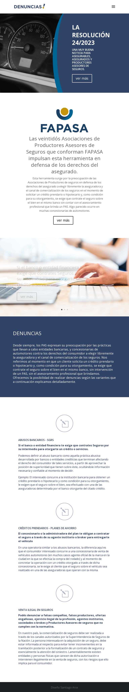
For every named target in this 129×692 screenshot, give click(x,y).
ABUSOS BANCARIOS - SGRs (36, 440)
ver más (82, 78)
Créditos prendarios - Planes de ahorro (47, 528)
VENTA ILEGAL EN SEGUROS (35, 610)
